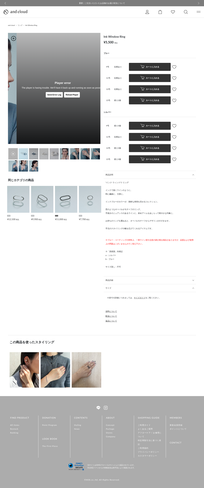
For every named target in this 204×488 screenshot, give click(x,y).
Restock (14, 429)
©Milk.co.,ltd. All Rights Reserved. (102, 480)
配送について (111, 316)
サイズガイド (139, 298)
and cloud (11, 25)
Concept (110, 425)
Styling (77, 425)
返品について (111, 321)
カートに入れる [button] (149, 67)
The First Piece (50, 446)
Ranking (14, 433)
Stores (109, 433)
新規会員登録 (176, 425)
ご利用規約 (143, 448)
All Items (14, 425)
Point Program (49, 425)
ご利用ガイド (144, 425)
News (77, 429)
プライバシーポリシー (148, 452)
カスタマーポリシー (147, 455)
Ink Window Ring (31, 25)
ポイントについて (178, 429)
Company (110, 436)
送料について (111, 311)
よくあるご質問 (145, 429)
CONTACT (176, 442)
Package (110, 429)
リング (20, 25)
